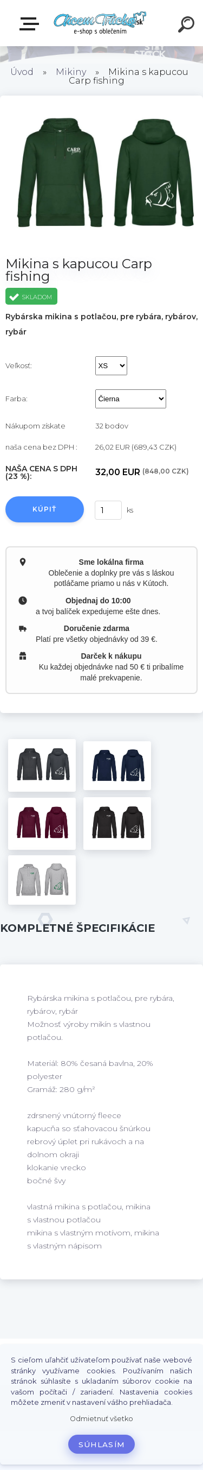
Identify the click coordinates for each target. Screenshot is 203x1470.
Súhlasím (101, 1444)
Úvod (22, 72)
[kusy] (107, 510)
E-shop (31, 23)
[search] (188, 26)
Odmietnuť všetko (101, 1419)
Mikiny (71, 72)
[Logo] (100, 23)
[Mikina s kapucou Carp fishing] (42, 765)
